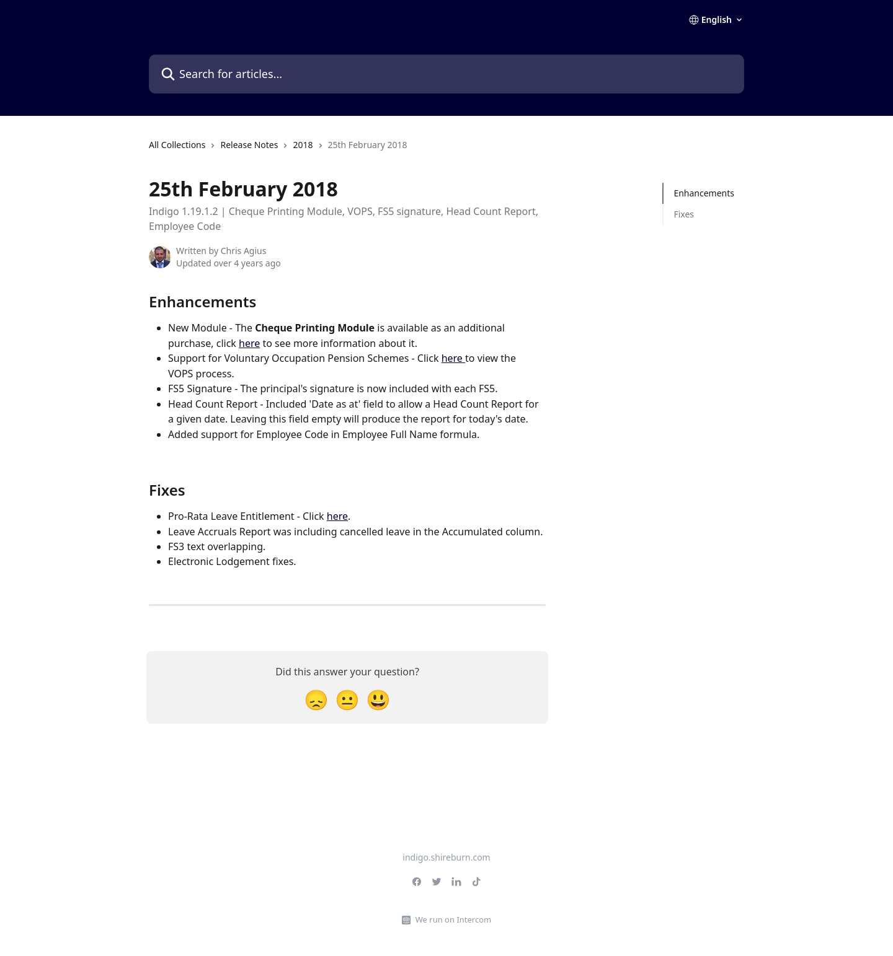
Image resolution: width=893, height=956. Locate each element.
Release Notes (249, 145)
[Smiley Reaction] (378, 699)
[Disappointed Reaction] (316, 699)
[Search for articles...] (446, 74)
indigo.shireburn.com (446, 857)
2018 (303, 145)
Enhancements (703, 193)
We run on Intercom (453, 919)
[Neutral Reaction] (347, 699)
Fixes (683, 214)
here (249, 343)
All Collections (177, 145)
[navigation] (278, 150)
